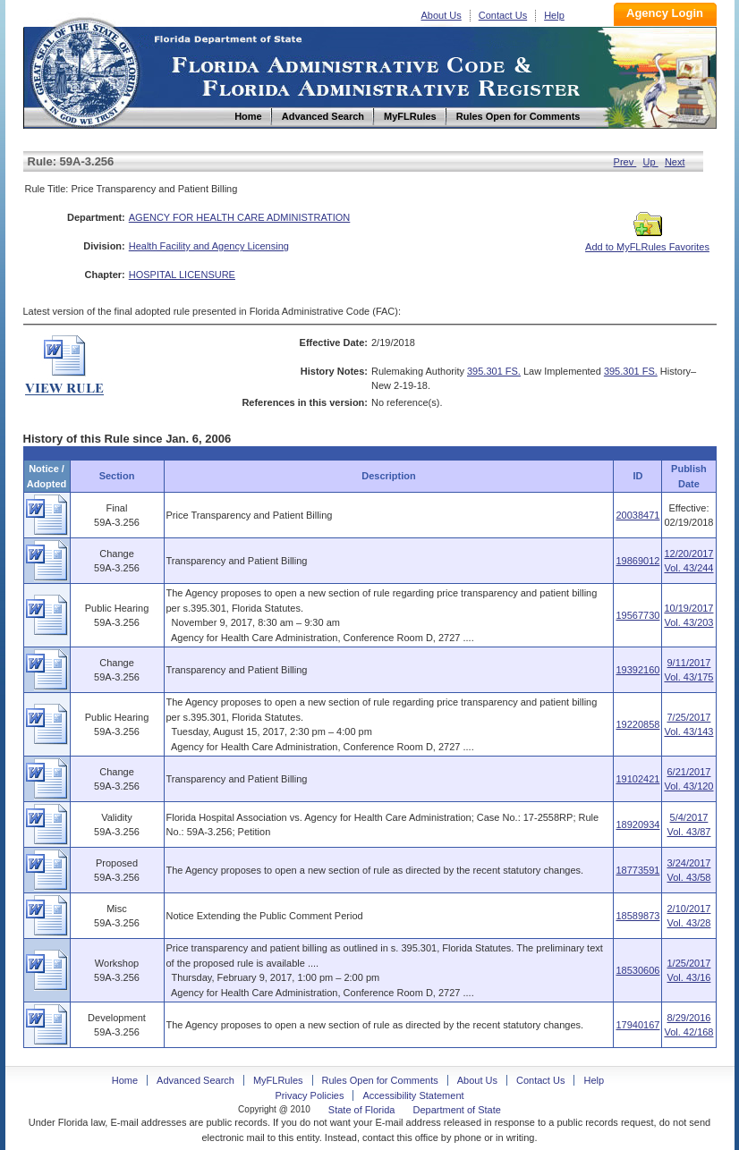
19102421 (637, 779)
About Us (441, 15)
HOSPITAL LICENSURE (182, 274)
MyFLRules (278, 1080)
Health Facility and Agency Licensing (209, 246)
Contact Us (503, 15)
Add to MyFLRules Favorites (647, 241)
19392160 (637, 669)
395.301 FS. (494, 371)
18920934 (637, 824)
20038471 (637, 515)
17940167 (637, 1024)
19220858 (637, 724)
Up (650, 161)
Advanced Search (195, 1080)
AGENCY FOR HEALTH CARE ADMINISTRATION (240, 217)
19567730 (637, 615)
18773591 (637, 870)
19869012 (637, 560)
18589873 (637, 915)
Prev (625, 161)
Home (84, 70)
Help (554, 15)
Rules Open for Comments (380, 1080)
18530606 (637, 970)
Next (675, 161)
